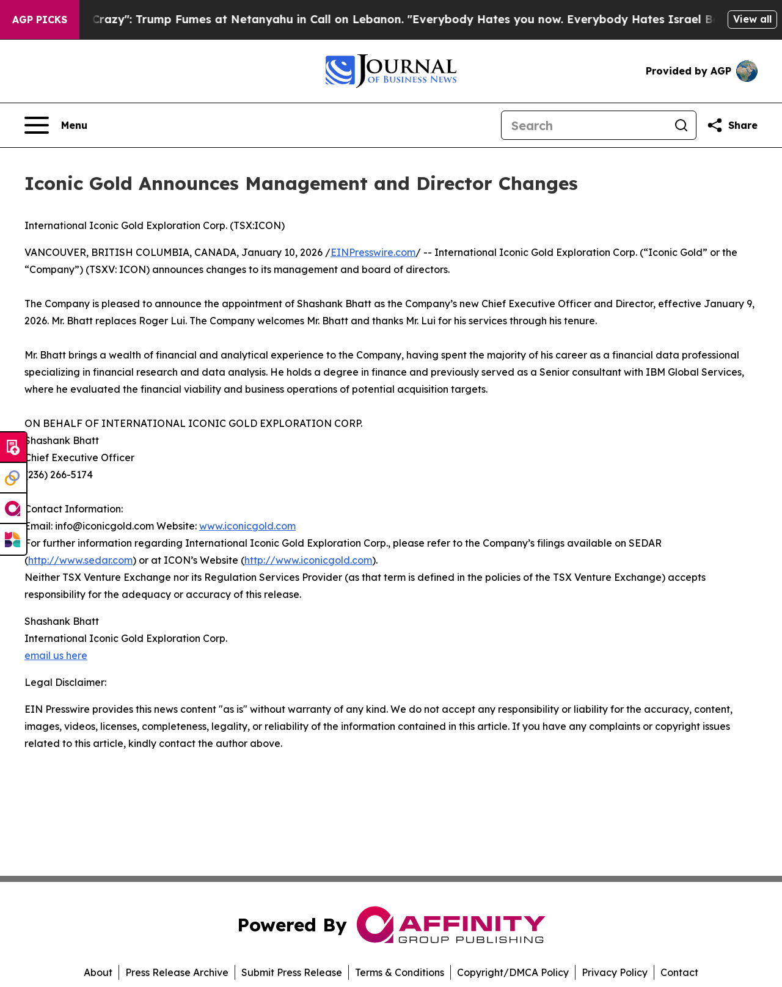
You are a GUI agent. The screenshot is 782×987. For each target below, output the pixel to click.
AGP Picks (39, 19)
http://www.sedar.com (80, 560)
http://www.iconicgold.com (308, 560)
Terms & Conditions (399, 972)
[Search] (584, 125)
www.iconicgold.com (247, 526)
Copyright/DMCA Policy (513, 972)
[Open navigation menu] (55, 125)
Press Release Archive (176, 972)
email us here (55, 655)
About (98, 972)
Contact (679, 972)
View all (752, 19)
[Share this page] (732, 125)
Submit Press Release (291, 972)
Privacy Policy (615, 972)
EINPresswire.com (373, 252)
